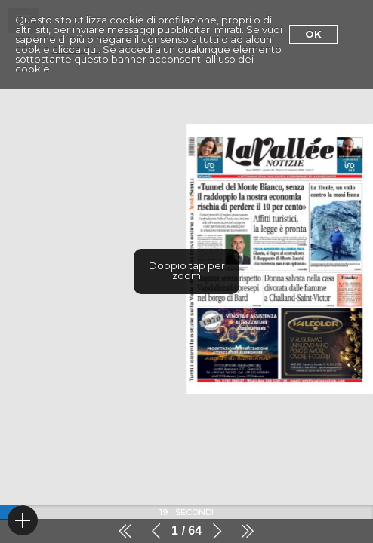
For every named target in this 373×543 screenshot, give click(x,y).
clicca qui (75, 49)
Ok (313, 34)
